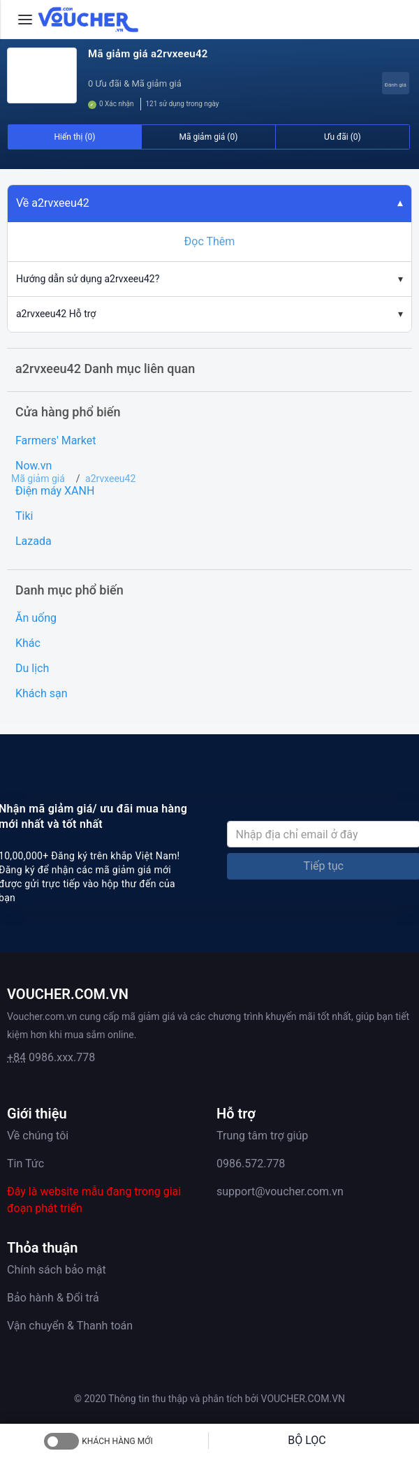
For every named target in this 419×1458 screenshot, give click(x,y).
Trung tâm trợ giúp (262, 1135)
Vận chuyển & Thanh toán (70, 1325)
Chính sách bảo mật (56, 1269)
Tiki (24, 516)
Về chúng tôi (37, 1135)
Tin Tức (25, 1163)
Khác (28, 643)
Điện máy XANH (54, 490)
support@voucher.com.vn (280, 1191)
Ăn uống (36, 618)
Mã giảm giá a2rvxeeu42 (148, 54)
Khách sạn (41, 693)
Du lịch (32, 668)
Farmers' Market (55, 440)
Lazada (33, 541)
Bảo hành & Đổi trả (53, 1297)
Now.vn (33, 465)
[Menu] (25, 19)
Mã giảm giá (38, 478)
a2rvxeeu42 (110, 478)
